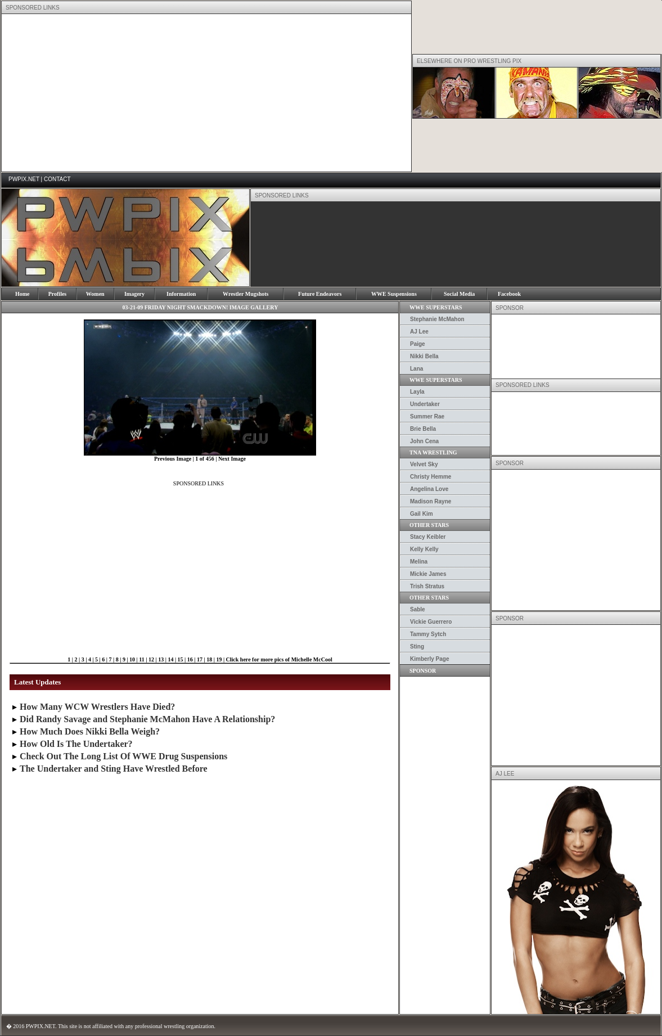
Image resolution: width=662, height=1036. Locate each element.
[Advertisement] (194, 93)
